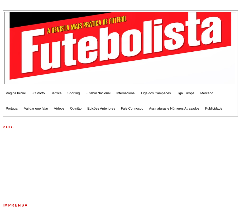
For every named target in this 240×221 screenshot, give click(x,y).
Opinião (75, 108)
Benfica (55, 93)
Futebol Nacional (98, 93)
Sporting (74, 93)
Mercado (206, 93)
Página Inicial (16, 93)
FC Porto (38, 93)
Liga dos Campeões (156, 93)
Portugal (12, 108)
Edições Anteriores (101, 108)
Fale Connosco (132, 108)
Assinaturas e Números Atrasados (174, 108)
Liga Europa (186, 93)
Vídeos (59, 108)
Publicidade (213, 108)
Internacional (125, 93)
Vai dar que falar (36, 108)
